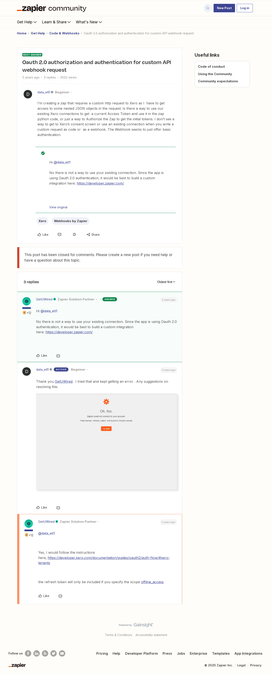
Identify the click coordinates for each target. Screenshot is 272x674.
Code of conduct (211, 66)
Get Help (27, 21)
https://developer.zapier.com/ (100, 183)
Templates (221, 653)
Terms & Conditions (118, 635)
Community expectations (218, 81)
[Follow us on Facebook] (28, 653)
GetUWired (44, 299)
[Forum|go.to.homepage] (52, 8)
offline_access (152, 582)
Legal (241, 665)
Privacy (255, 665)
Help (116, 653)
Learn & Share (57, 21)
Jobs (181, 653)
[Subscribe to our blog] (45, 653)
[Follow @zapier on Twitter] (53, 653)
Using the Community (215, 74)
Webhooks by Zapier (70, 221)
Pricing (102, 653)
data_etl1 (43, 92)
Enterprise (198, 653)
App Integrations (248, 653)
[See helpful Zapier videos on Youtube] (62, 653)
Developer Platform (141, 653)
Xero (42, 221)
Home (22, 33)
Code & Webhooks (64, 33)
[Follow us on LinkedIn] (36, 653)
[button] (224, 8)
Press (167, 653)
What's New (89, 21)
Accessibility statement (151, 635)
